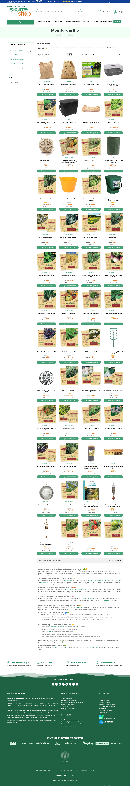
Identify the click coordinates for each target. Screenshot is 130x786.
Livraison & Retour (104, 703)
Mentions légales (66, 770)
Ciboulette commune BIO (113, 314)
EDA (91, 81)
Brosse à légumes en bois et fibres (113, 467)
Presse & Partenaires (67, 705)
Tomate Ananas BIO (68, 314)
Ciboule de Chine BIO (91, 161)
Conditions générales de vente (46, 770)
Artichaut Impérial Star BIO (69, 466)
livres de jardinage (76, 607)
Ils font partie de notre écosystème (72, 724)
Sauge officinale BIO (68, 390)
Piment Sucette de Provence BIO (46, 429)
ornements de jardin (106, 600)
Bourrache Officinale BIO (113, 428)
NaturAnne (91, 463)
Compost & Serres (15, 55)
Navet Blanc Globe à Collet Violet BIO (113, 276)
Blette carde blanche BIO (46, 314)
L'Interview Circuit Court (68, 726)
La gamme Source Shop (69, 701)
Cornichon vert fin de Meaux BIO (68, 543)
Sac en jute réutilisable (46, 84)
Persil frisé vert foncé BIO (91, 314)
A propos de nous (66, 699)
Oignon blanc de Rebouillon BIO (91, 390)
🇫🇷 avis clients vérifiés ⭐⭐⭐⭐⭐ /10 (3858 (63, 2)
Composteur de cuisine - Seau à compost (113, 199)
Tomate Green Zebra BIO (113, 543)
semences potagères (94, 580)
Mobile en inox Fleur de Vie (46, 505)
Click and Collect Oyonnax (107, 705)
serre (50, 632)
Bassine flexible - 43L (69, 199)
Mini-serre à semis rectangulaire (113, 85)
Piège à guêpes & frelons (91, 84)
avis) (80, 2)
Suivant (118, 561)
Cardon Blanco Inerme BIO (69, 237)
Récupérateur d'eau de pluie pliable (113, 161)
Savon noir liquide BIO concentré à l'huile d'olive (91, 467)
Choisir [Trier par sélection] (106, 55)
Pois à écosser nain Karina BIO (91, 276)
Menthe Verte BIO (68, 428)
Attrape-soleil (46, 387)
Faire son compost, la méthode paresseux (91, 505)
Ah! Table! (68, 81)
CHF (67, 761)
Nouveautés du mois (105, 711)
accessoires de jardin (87, 598)
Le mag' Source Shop (68, 709)
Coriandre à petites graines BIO (46, 123)
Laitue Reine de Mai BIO (91, 428)
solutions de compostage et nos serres (76, 589)
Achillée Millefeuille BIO (91, 352)
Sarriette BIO (113, 237)
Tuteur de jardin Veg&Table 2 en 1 (113, 352)
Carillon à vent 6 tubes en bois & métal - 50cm (113, 505)
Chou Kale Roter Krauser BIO (46, 352)
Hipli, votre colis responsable (107, 707)
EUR (63, 761)
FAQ (100, 699)
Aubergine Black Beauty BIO (46, 466)
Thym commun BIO (46, 199)
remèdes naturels (92, 647)
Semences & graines (16, 50)
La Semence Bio (46, 119)
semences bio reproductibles (60, 627)
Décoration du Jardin (16, 63)
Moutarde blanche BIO (91, 237)
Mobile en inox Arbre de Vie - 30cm (46, 390)
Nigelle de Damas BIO (46, 237)
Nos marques (103, 713)
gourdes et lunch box (58, 647)
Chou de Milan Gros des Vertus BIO (91, 199)
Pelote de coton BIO (46, 161)
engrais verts (44, 582)
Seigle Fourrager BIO (68, 275)
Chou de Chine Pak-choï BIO (113, 390)
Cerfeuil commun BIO (69, 352)
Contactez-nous (104, 701)
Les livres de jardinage (17, 68)
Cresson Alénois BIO (113, 122)
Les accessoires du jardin (18, 59)
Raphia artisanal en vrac (91, 122)
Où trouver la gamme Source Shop (72, 703)
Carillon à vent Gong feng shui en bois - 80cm (46, 543)
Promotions (102, 709)
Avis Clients (65, 707)
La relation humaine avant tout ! (71, 720)
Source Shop (46, 81)
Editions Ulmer (91, 502)
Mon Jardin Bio (18, 45)
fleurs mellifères (116, 580)
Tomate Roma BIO (91, 543)
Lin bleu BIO (68, 505)
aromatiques (106, 580)
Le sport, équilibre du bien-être (71, 722)
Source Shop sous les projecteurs (65, 738)
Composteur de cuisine (68, 122)
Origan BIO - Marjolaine (46, 275)
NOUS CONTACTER (81, 770)
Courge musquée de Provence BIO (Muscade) (68, 161)
